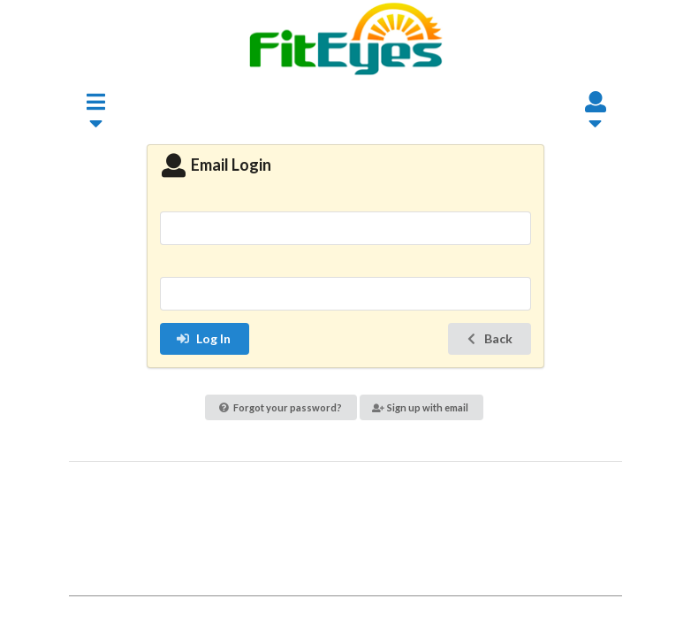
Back (488, 338)
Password (345, 265)
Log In (203, 338)
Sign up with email (420, 407)
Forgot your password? (280, 407)
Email (345, 199)
